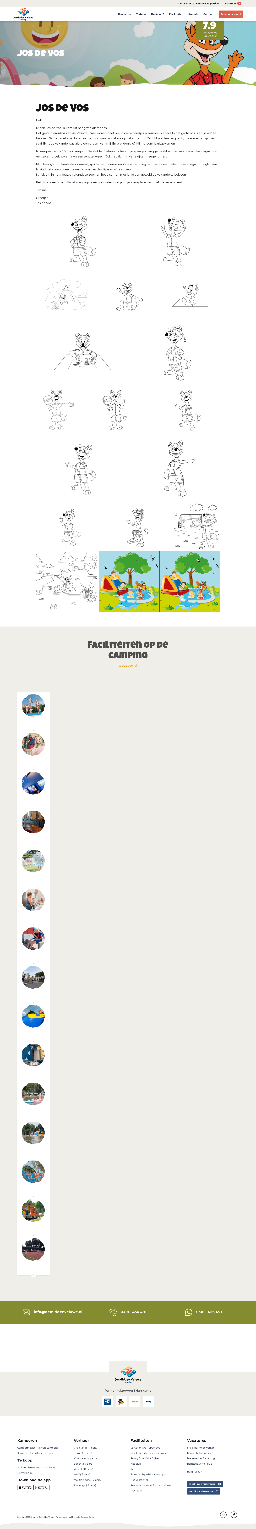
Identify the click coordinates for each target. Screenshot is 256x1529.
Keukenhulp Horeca (199, 1453)
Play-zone (136, 1490)
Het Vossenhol (139, 1480)
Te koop (24, 1460)
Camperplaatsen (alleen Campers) (37, 1447)
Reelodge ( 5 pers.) (85, 1485)
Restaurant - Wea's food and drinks (151, 1485)
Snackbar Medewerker (200, 1447)
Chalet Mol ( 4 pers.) (85, 1447)
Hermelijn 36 (25, 1472)
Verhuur (141, 14)
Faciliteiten (176, 14)
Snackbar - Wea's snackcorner (148, 1453)
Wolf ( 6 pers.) (82, 1474)
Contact (208, 14)
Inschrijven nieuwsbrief (205, 1484)
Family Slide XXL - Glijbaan (146, 1458)
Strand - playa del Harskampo (148, 1474)
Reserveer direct (231, 14)
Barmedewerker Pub (199, 1463)
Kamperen (124, 14)
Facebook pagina (80, 182)
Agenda (193, 14)
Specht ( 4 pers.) (83, 1463)
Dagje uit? (157, 14)
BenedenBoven (87, 1517)
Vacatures (232, 3)
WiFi (133, 1469)
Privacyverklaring (63, 1517)
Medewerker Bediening (201, 1458)
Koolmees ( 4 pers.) (85, 1458)
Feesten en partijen (207, 3)
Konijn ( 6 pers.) (83, 1453)
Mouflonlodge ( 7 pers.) (87, 1480)
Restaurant (184, 3)
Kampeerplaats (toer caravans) (35, 1453)
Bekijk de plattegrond (203, 1491)
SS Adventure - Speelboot (146, 1447)
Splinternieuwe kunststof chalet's (37, 1467)
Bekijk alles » (194, 1471)
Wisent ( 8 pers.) (83, 1469)
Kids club (136, 1463)
